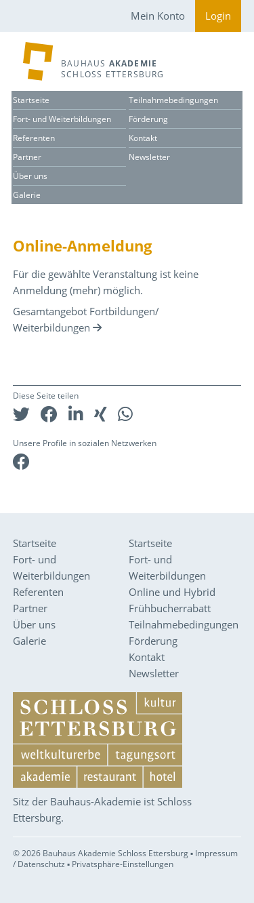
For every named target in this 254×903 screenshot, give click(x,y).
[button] (21, 414)
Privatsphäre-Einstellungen (122, 864)
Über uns (30, 176)
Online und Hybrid (172, 592)
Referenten (34, 138)
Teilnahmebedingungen (173, 100)
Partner (27, 157)
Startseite (31, 100)
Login (218, 15)
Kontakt (143, 138)
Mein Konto (158, 15)
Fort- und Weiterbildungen (62, 119)
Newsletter (149, 157)
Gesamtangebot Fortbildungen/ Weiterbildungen (86, 319)
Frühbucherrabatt (170, 608)
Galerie (27, 195)
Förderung (148, 119)
